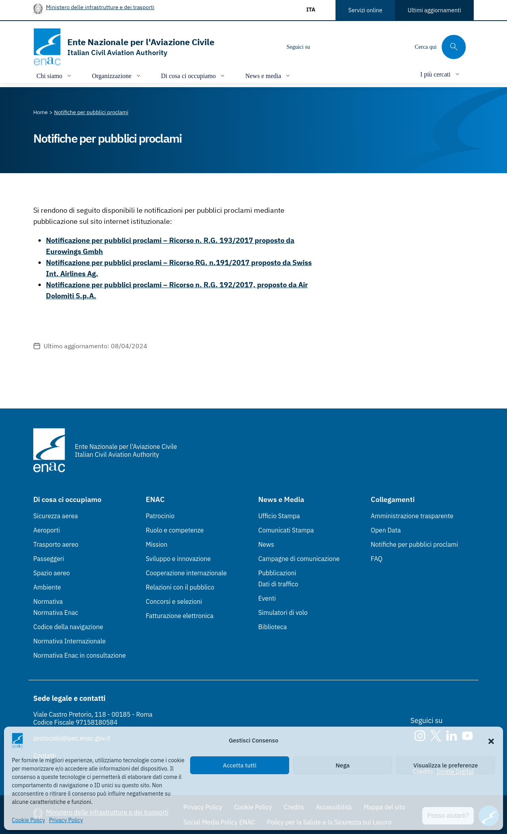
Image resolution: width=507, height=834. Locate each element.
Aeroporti (46, 530)
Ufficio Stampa (279, 516)
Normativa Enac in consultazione (79, 655)
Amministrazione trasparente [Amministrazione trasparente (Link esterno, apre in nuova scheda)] (412, 516)
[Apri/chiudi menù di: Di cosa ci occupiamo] (194, 75)
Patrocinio (160, 516)
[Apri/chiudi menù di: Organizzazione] (117, 75)
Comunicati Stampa (286, 530)
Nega (342, 765)
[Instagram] (322, 46)
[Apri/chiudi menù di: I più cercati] (440, 74)
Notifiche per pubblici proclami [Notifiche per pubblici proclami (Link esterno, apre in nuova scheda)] (414, 544)
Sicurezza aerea (55, 516)
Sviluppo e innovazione (178, 559)
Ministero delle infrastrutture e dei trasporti (100, 7)
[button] (491, 740)
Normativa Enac (55, 612)
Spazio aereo (51, 573)
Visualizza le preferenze (446, 765)
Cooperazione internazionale (186, 573)
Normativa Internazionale (69, 641)
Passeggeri (48, 559)
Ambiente (47, 587)
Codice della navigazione (68, 627)
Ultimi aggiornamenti (434, 10)
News (266, 544)
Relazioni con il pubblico (180, 587)
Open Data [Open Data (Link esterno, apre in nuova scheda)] (386, 530)
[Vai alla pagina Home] (40, 112)
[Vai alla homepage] (123, 47)
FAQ (377, 559)
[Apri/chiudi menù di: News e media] (268, 75)
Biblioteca (272, 627)
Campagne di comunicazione (298, 559)
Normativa (48, 601)
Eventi (267, 598)
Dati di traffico (278, 584)
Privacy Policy (66, 820)
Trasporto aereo (55, 544)
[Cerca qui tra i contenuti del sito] (440, 47)
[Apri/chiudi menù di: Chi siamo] (54, 75)
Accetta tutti (240, 765)
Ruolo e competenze (175, 530)
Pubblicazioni (277, 573)
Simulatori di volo (282, 612)
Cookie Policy (28, 820)
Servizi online (365, 10)
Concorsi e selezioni (174, 601)
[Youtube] (370, 46)
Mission (157, 544)
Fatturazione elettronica (179, 616)
